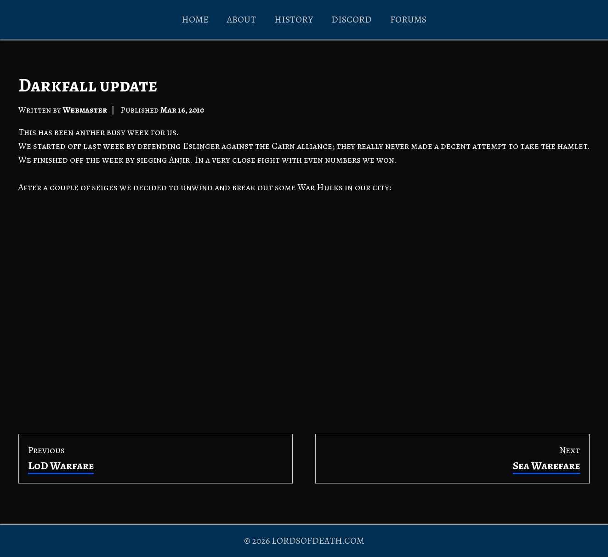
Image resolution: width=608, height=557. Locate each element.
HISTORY (293, 19)
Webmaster (85, 109)
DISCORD (351, 19)
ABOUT (241, 19)
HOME (195, 19)
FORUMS (408, 19)
